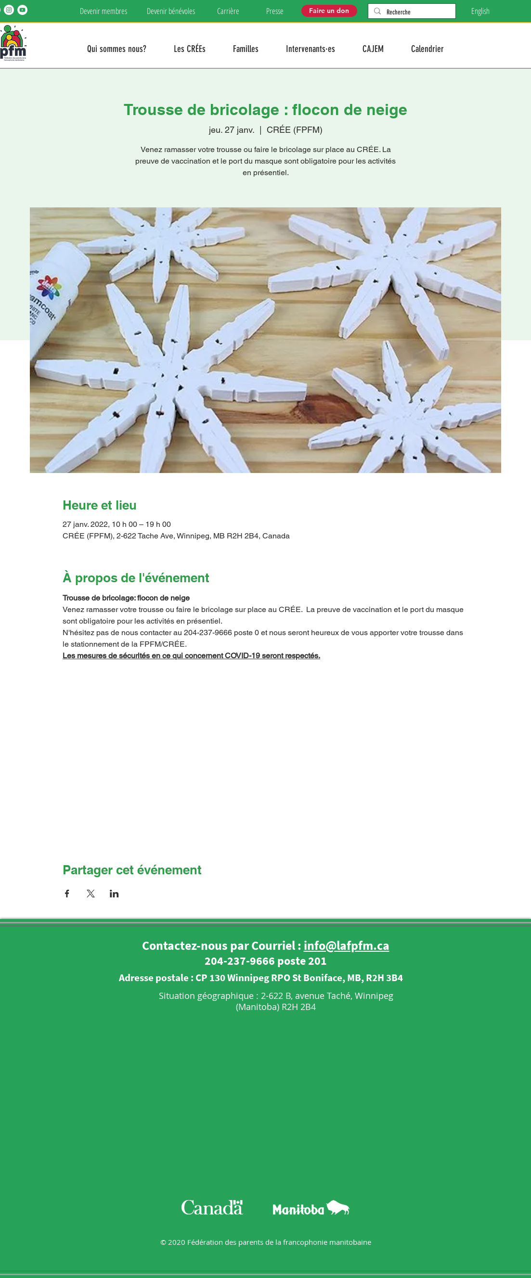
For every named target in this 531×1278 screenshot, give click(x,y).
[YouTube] (22, 10)
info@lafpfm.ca (346, 945)
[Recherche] (411, 12)
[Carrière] (228, 11)
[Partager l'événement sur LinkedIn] (114, 893)
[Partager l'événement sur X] (90, 893)
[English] (480, 11)
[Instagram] (9, 10)
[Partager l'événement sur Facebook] (67, 893)
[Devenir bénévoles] (171, 11)
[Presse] (275, 11)
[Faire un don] (329, 11)
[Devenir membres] (104, 11)
